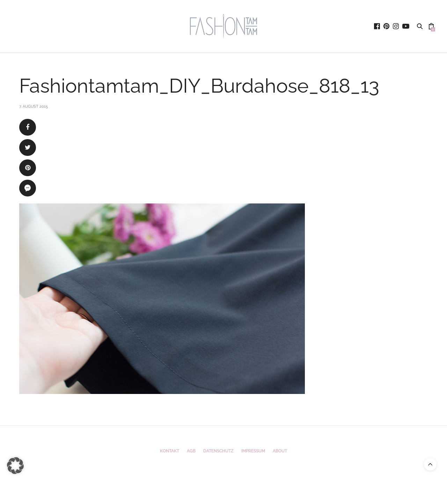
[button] (15, 465)
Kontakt (169, 450)
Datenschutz (218, 450)
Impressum (253, 450)
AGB (191, 450)
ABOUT (280, 450)
